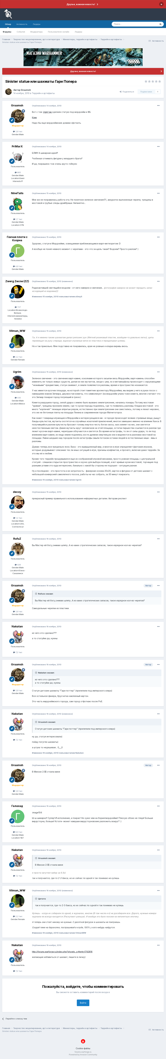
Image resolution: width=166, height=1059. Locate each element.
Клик (34, 117)
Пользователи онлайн (58, 32)
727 (18, 307)
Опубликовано (46, 105)
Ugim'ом (47, 112)
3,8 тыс (17, 131)
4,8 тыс (17, 266)
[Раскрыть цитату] (36, 594)
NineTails (17, 193)
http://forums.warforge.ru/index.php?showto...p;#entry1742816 (62, 951)
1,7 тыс (17, 219)
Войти (83, 1002)
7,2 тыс (17, 652)
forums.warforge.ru (83, 1052)
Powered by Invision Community (83, 1054)
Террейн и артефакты (43, 93)
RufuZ (17, 538)
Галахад (17, 806)
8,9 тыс (17, 832)
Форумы (7, 32)
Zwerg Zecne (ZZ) (17, 281)
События (21, 32)
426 (18, 564)
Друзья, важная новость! (81, 4)
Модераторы (36, 32)
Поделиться (127, 91)
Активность (21, 24)
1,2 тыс (17, 518)
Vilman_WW (17, 330)
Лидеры (78, 32)
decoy (17, 491)
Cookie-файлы (83, 1048)
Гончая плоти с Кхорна (17, 238)
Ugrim (17, 371)
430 (18, 397)
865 (18, 172)
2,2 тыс (17, 357)
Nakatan (17, 626)
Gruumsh (26, 90)
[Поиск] (128, 24)
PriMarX (17, 146)
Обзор (8, 25)
